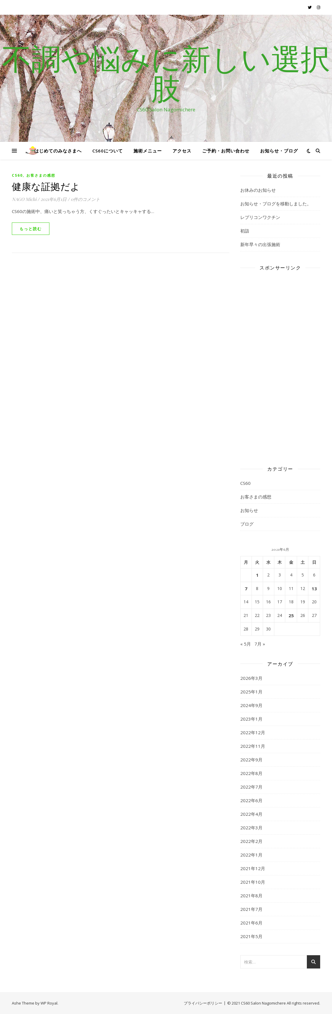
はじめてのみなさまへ (58, 151)
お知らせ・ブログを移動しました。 (275, 204)
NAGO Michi (24, 199)
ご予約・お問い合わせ (225, 151)
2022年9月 (251, 760)
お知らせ (249, 510)
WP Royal (49, 1003)
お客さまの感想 (40, 175)
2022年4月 (251, 814)
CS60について (107, 151)
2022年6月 (251, 800)
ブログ (247, 524)
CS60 (17, 175)
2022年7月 (251, 787)
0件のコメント (85, 199)
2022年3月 (251, 828)
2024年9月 (251, 705)
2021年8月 (251, 895)
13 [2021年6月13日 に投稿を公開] (314, 589)
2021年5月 (251, 936)
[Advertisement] (280, 364)
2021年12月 (252, 868)
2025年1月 (251, 692)
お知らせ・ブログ (279, 151)
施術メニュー (147, 151)
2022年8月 (251, 773)
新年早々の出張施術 (260, 244)
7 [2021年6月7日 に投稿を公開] (246, 589)
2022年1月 (251, 855)
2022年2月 (251, 841)
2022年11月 (252, 746)
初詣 (244, 231)
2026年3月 (251, 678)
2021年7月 (251, 909)
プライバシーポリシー (203, 1003)
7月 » (259, 644)
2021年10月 (252, 882)
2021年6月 (251, 923)
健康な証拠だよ (46, 186)
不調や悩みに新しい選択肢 (166, 73)
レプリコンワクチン (260, 217)
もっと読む (31, 228)
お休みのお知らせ (258, 190)
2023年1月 (251, 719)
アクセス (182, 151)
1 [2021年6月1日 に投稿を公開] (257, 575)
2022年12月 (252, 732)
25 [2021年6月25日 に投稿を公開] (291, 615)
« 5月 (245, 644)
